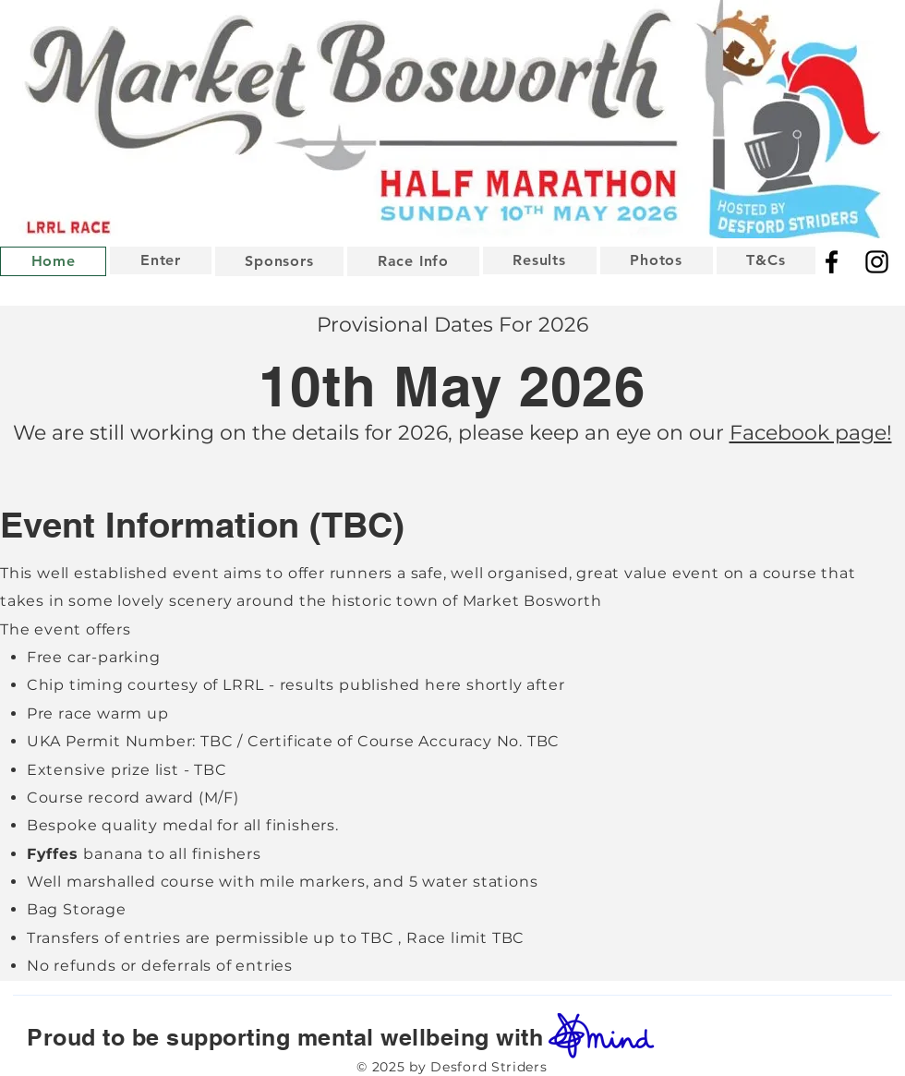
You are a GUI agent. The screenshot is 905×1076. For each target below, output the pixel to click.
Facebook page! (811, 432)
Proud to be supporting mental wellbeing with (275, 1037)
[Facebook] (831, 262)
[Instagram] (877, 262)
